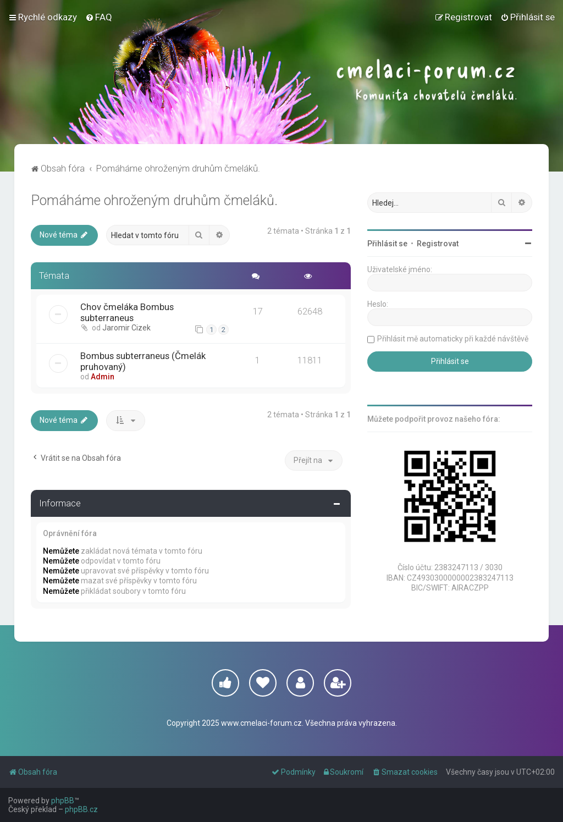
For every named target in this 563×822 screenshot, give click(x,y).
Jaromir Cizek (126, 327)
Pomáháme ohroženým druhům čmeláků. (154, 200)
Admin (102, 376)
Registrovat (438, 243)
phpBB (62, 800)
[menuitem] (98, 17)
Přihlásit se (387, 243)
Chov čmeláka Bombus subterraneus (127, 312)
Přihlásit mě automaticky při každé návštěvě (452, 338)
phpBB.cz (81, 809)
